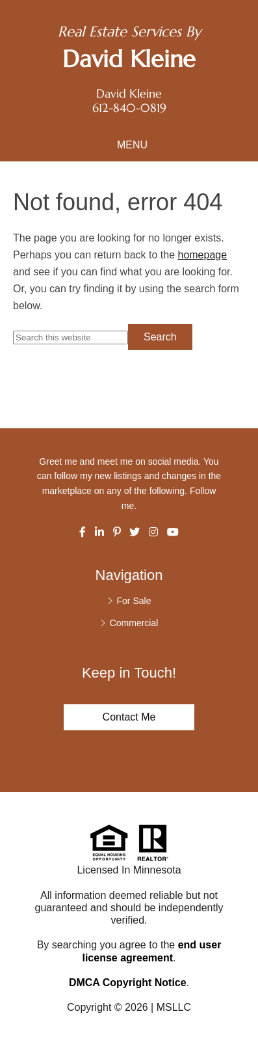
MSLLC (174, 1007)
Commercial (134, 623)
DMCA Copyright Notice (128, 982)
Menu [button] (132, 144)
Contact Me (129, 717)
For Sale (134, 601)
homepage (202, 254)
